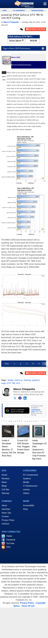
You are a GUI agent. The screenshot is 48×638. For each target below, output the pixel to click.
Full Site (5, 489)
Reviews (5, 478)
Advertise (6, 509)
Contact (5, 516)
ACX (18, 383)
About (4, 505)
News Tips (6, 513)
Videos (26, 493)
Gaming (27, 380)
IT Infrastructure (30, 486)
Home (4, 475)
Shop (25, 509)
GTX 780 (11, 383)
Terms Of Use (28, 606)
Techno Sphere (15, 40)
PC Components (19, 10)
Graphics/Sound (37, 10)
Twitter (9, 536)
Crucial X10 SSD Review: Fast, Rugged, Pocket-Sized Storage (23, 446)
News (4, 482)
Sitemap (5, 493)
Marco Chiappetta (24, 389)
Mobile (26, 482)
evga (3, 383)
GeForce (19, 380)
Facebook (10, 540)
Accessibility (28, 505)
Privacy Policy (8, 520)
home (4, 10)
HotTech (5, 524)
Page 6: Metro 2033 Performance (24, 48)
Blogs (4, 486)
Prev (7, 363)
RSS (8, 547)
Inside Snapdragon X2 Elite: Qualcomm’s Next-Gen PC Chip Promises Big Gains (39, 449)
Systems (27, 478)
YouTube (10, 543)
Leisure (26, 489)
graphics (36, 380)
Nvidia (10, 380)
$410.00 (33, 40)
